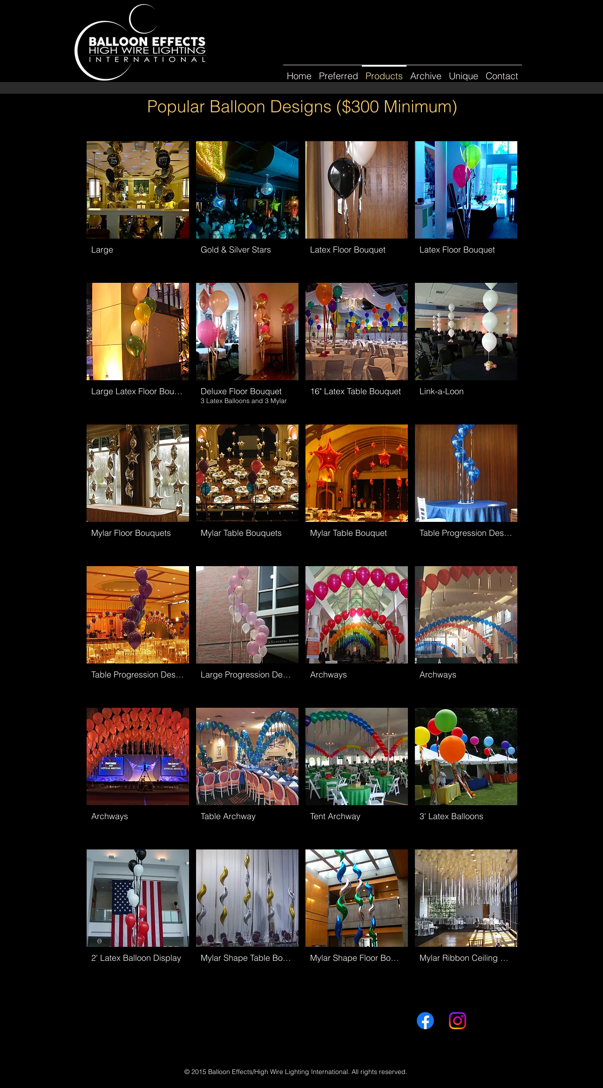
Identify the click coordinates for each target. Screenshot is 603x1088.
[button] (426, 72)
